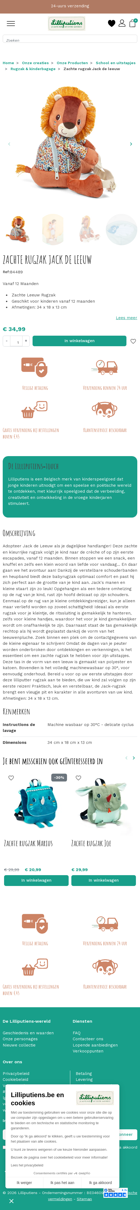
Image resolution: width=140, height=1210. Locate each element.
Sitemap (84, 1199)
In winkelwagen (80, 341)
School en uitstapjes (116, 63)
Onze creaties (35, 63)
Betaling (84, 1073)
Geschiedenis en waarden (28, 1033)
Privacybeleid (16, 1073)
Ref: (6, 272)
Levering (84, 1079)
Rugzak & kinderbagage (33, 69)
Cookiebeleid (15, 1079)
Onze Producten (72, 63)
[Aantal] (16, 341)
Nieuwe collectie (19, 1045)
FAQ (77, 1033)
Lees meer (126, 317)
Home (8, 63)
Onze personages (20, 1038)
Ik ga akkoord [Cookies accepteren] (100, 1182)
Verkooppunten (88, 1051)
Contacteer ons (88, 1038)
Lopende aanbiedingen (95, 1045)
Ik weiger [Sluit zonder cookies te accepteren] (24, 1182)
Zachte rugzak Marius (28, 843)
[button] (11, 1200)
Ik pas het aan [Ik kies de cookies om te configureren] (62, 1182)
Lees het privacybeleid (27, 1165)
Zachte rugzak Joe (91, 843)
